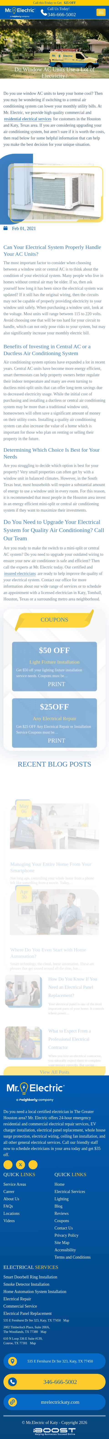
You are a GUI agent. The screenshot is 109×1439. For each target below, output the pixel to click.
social (20, 1165)
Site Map (62, 1242)
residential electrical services (27, 128)
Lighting (62, 1199)
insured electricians (20, 594)
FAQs (8, 1206)
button (101, 12)
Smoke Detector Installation (26, 1284)
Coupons (62, 1220)
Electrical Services (70, 1191)
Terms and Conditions (73, 1257)
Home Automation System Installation (34, 1291)
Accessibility (65, 1250)
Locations (11, 1213)
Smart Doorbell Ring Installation (30, 1277)
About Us (11, 1199)
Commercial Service (20, 1306)
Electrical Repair (17, 1299)
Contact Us (64, 1228)
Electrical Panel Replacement (27, 1313)
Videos (9, 1220)
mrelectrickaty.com (60, 1402)
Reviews (62, 1213)
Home (60, 1184)
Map (66, 1320)
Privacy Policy (67, 1235)
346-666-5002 (62, 14)
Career (8, 1191)
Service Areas (14, 1184)
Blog (59, 1206)
